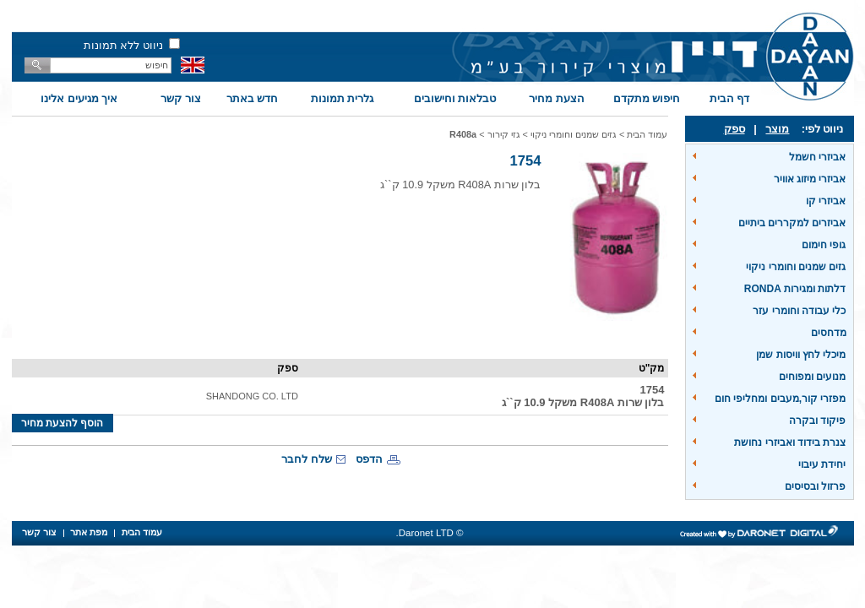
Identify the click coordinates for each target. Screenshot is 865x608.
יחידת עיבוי (822, 464)
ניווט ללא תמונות (123, 45)
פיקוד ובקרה (817, 420)
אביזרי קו (826, 201)
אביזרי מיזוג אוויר (810, 179)
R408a (462, 134)
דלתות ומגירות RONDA (795, 289)
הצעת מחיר (557, 98)
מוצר (777, 128)
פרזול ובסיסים (815, 486)
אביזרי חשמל (817, 157)
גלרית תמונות (342, 98)
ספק (734, 128)
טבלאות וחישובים (455, 98)
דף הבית (730, 98)
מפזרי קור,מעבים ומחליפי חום (780, 398)
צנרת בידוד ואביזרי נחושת (790, 442)
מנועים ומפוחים (812, 377)
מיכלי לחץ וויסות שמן (801, 355)
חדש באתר (252, 98)
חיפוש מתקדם (647, 98)
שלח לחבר (306, 459)
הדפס (369, 459)
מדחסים (828, 333)
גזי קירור (503, 134)
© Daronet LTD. (430, 533)
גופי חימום (824, 245)
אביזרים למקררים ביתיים (792, 223)
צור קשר (180, 98)
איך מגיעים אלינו (79, 98)
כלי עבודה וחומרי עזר (799, 311)
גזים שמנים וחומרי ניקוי (796, 267)
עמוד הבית (647, 134)
